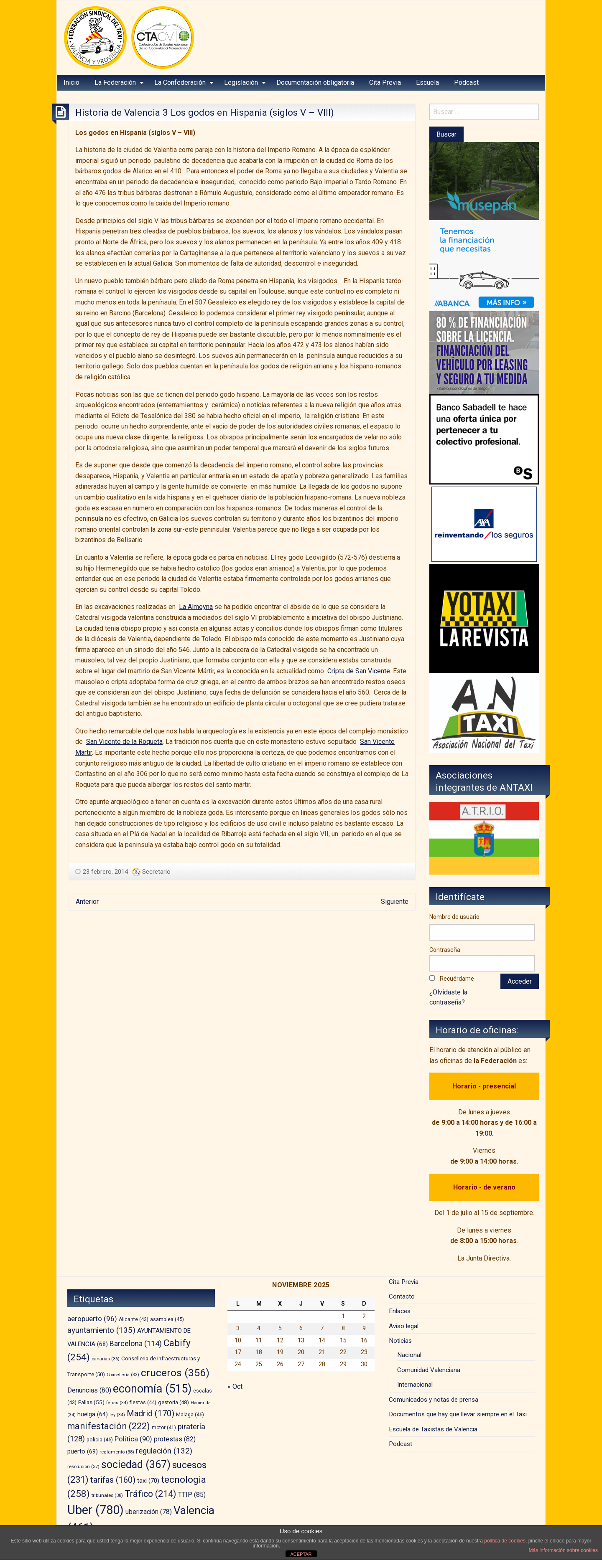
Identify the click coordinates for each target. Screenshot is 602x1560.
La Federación (115, 82)
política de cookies (504, 1541)
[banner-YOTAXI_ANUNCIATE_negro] (484, 618)
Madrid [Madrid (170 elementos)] (150, 1413)
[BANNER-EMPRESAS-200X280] (484, 265)
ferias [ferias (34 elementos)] (117, 1402)
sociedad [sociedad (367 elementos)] (136, 1465)
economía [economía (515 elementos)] (152, 1388)
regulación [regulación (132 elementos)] (164, 1451)
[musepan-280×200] (484, 181)
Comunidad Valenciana (428, 1370)
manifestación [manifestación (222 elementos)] (108, 1426)
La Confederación (180, 82)
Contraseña (444, 949)
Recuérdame (457, 978)
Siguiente (394, 902)
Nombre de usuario (454, 916)
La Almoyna (196, 607)
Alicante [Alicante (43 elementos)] (133, 1319)
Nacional (409, 1355)
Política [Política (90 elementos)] (133, 1439)
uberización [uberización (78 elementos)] (148, 1512)
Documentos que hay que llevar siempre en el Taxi (458, 1414)
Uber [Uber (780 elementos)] (95, 1510)
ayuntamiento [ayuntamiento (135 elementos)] (101, 1330)
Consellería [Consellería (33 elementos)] (123, 1374)
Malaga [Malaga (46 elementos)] (190, 1414)
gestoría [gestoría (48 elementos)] (173, 1402)
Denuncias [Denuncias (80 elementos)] (89, 1390)
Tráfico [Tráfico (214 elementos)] (150, 1494)
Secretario (156, 871)
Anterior (87, 902)
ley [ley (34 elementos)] (117, 1415)
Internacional (415, 1384)
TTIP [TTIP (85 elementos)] (192, 1495)
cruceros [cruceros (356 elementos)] (175, 1373)
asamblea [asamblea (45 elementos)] (167, 1319)
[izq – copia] (484, 712)
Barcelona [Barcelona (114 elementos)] (136, 1343)
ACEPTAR (300, 1554)
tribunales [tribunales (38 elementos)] (107, 1495)
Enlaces (400, 1311)
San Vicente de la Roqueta (124, 742)
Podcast (466, 82)
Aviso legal (403, 1326)
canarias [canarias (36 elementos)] (106, 1359)
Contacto (402, 1296)
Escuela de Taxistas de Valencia (433, 1429)
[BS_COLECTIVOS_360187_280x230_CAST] (484, 439)
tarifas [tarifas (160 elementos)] (112, 1480)
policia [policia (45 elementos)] (100, 1439)
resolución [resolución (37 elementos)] (83, 1466)
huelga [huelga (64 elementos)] (92, 1414)
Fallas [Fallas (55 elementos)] (91, 1402)
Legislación (241, 82)
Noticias (400, 1340)
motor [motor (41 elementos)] (164, 1428)
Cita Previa (385, 82)
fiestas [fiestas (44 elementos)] (143, 1402)
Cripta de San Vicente (358, 671)
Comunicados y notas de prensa (433, 1399)
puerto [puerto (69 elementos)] (82, 1451)
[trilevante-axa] (484, 524)
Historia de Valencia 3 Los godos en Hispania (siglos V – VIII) (204, 112)
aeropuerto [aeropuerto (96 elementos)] (92, 1318)
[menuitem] (71, 83)
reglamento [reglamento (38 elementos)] (116, 1452)
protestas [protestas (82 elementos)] (175, 1439)
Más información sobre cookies (563, 1550)
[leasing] (484, 352)
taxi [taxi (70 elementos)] (148, 1480)
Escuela (427, 82)
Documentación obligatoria (315, 82)
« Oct (234, 1386)
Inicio (71, 82)
